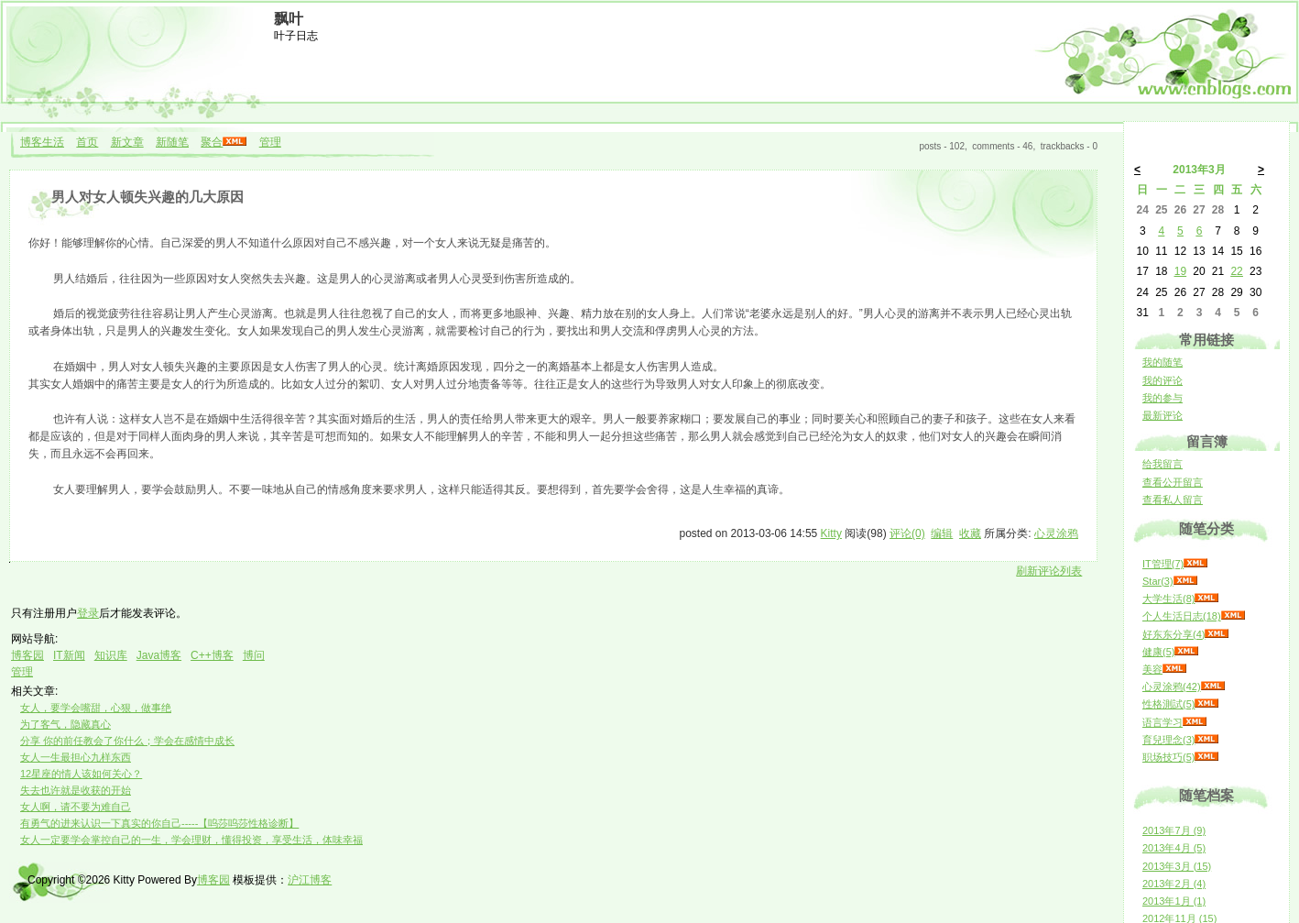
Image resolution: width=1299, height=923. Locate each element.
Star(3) (1157, 581)
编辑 (942, 533)
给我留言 (1162, 463)
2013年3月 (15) (1176, 866)
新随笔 (172, 142)
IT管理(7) (1163, 563)
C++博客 (212, 655)
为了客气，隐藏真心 (65, 724)
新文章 (127, 142)
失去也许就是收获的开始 (75, 790)
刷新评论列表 (1049, 571)
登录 (88, 613)
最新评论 (1162, 415)
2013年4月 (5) (1174, 847)
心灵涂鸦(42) (1171, 686)
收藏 (970, 533)
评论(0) (907, 533)
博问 (254, 655)
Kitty (831, 533)
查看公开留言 (1172, 482)
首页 (87, 142)
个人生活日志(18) (1181, 615)
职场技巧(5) (1168, 757)
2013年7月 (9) (1174, 830)
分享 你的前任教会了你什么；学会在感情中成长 (127, 740)
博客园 (27, 655)
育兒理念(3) (1168, 739)
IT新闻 (69, 655)
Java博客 (158, 655)
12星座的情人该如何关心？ (81, 773)
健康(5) (1158, 651)
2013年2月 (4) (1174, 883)
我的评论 (1162, 380)
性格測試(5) (1168, 703)
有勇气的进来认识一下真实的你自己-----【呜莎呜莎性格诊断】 (159, 823)
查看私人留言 (1172, 499)
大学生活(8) (1168, 598)
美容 (1152, 669)
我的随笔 (1162, 362)
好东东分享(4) (1173, 634)
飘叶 (288, 19)
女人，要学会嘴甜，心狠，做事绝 (95, 707)
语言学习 (1162, 722)
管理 (270, 142)
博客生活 (42, 142)
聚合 (212, 142)
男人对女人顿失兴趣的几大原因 (147, 197)
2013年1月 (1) (1174, 901)
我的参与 (1162, 397)
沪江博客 (310, 880)
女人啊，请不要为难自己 (75, 806)
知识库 (110, 655)
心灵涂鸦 (1056, 533)
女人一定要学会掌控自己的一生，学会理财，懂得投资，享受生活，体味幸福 (191, 839)
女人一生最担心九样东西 (75, 757)
